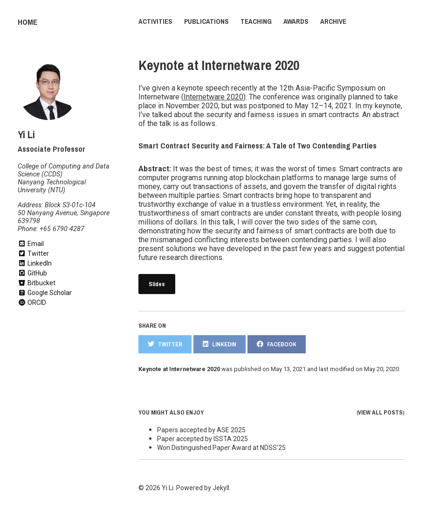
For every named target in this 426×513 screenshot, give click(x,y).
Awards (296, 21)
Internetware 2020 (213, 95)
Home (26, 21)
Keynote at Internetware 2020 (218, 64)
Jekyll (221, 486)
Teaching (256, 21)
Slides (157, 282)
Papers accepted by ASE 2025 (201, 428)
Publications (206, 21)
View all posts (380, 411)
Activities (155, 21)
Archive (333, 21)
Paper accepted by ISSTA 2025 (202, 437)
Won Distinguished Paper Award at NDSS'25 (221, 446)
